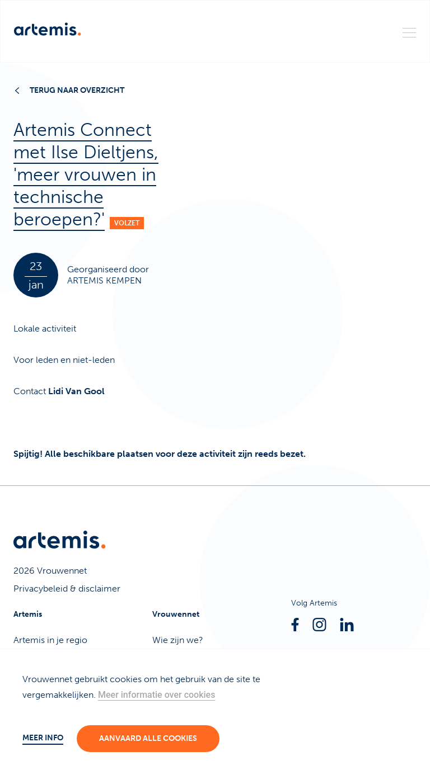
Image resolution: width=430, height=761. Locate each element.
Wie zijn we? (177, 640)
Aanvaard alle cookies (148, 738)
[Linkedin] (347, 624)
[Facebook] (295, 624)
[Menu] (409, 31)
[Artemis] (47, 29)
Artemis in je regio (50, 640)
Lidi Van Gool (76, 391)
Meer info (42, 738)
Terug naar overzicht (70, 90)
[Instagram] (319, 624)
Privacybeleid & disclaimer (66, 588)
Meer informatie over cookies (156, 694)
